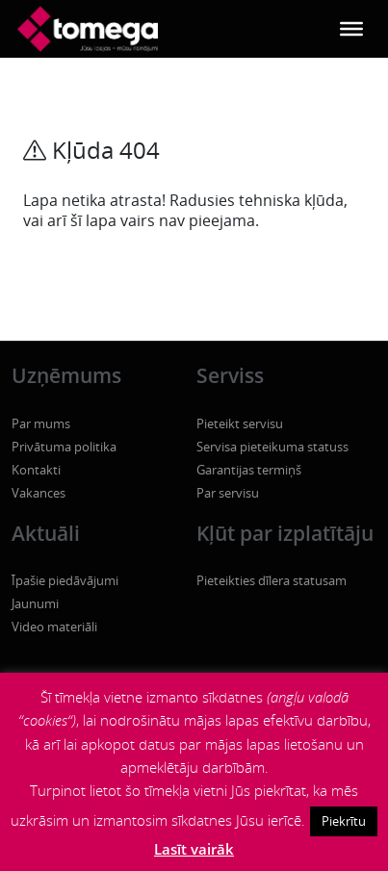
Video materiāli (54, 626)
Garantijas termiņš (248, 469)
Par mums (41, 423)
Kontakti (36, 469)
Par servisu (227, 492)
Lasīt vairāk (194, 848)
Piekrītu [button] (344, 821)
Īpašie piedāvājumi (65, 580)
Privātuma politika (64, 446)
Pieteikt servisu (239, 423)
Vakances (38, 492)
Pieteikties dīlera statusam (271, 580)
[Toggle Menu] (351, 29)
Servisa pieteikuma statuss (272, 446)
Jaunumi (35, 603)
